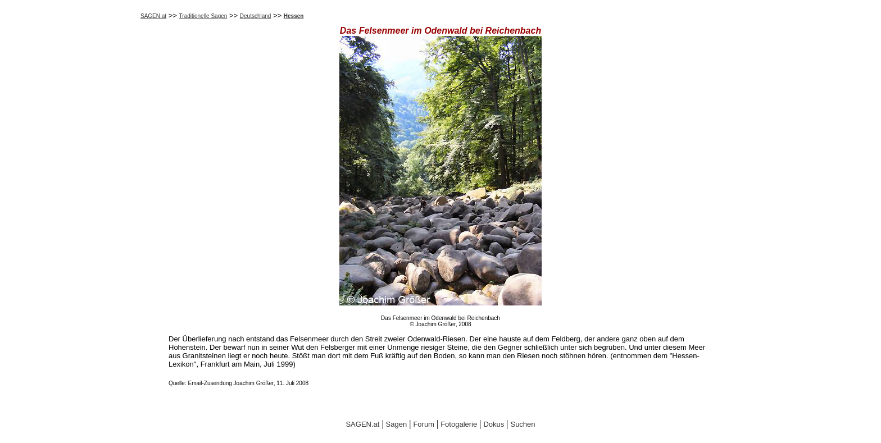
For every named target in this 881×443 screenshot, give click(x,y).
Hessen (294, 16)
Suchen (522, 424)
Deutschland (255, 16)
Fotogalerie (458, 424)
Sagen (396, 424)
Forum (423, 424)
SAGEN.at (153, 16)
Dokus (493, 424)
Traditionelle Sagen (203, 16)
